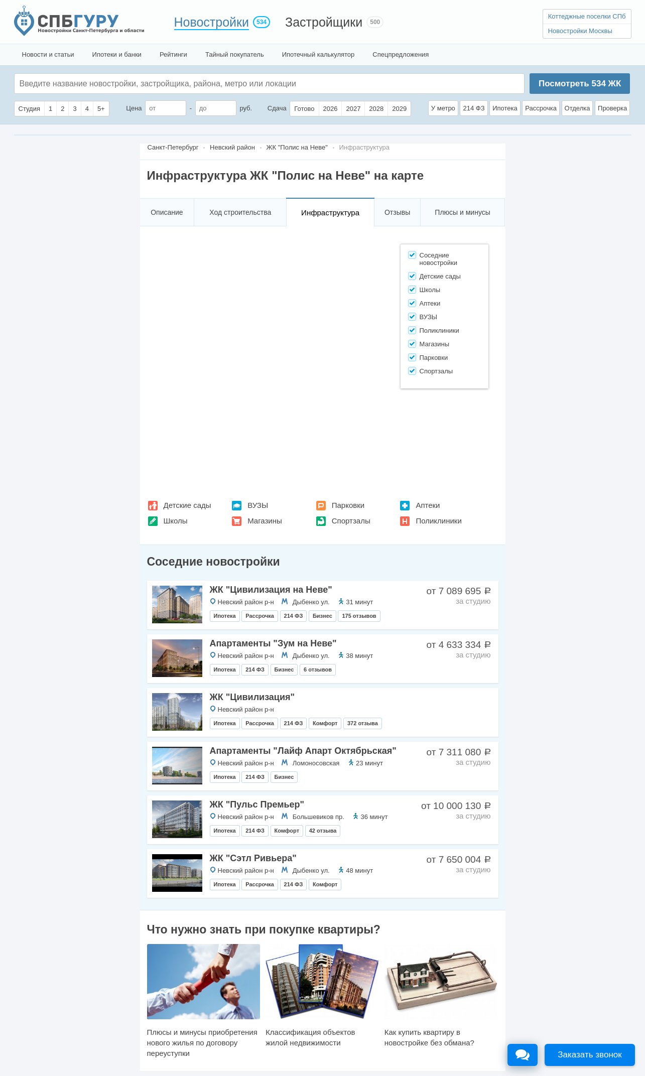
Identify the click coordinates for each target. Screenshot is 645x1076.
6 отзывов (318, 669)
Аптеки (428, 505)
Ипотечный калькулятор (318, 54)
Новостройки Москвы (580, 31)
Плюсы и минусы (462, 212)
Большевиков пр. (318, 817)
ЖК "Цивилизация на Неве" (271, 590)
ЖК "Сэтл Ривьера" (253, 858)
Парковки (348, 505)
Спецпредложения (400, 54)
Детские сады (187, 505)
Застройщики (323, 22)
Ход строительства (240, 212)
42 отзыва (323, 831)
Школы (176, 520)
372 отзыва (362, 723)
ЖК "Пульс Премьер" (257, 804)
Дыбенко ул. (311, 602)
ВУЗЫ (257, 505)
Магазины (264, 520)
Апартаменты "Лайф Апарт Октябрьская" (303, 751)
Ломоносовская (316, 763)
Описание (167, 212)
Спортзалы (351, 520)
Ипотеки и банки (117, 54)
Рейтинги (173, 54)
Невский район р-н (246, 602)
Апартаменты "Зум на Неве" (273, 643)
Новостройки (211, 22)
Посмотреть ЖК (580, 83)
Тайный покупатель (234, 54)
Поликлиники (438, 520)
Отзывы (397, 212)
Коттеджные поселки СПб (587, 16)
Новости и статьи (48, 54)
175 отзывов (359, 616)
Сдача (277, 108)
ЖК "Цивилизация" (252, 697)
